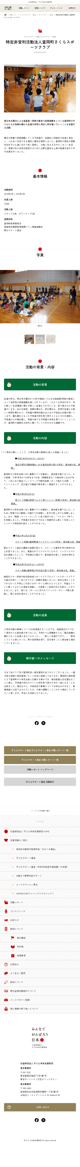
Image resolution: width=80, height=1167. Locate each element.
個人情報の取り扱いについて (21, 1009)
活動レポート (14, 15)
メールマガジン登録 (17, 1000)
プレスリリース (14, 911)
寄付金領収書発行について (20, 991)
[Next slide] (76, 300)
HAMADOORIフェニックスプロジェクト (35, 893)
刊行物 (17, 947)
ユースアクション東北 (27, 884)
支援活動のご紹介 (15, 840)
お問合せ (11, 964)
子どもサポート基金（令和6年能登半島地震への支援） (42, 866)
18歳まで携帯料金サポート (29, 875)
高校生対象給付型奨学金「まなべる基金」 (36, 849)
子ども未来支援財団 (34, 1140)
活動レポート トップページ (40, 769)
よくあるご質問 (14, 973)
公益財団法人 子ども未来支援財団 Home (26, 831)
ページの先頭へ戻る (42, 810)
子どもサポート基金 (29, 15)
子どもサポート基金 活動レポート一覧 (40, 759)
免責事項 (18, 956)
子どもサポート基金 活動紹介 (40, 781)
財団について (13, 929)
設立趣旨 (18, 938)
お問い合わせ (28, 1107)
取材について (13, 982)
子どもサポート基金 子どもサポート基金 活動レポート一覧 (40, 750)
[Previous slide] (3, 300)
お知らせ (11, 920)
